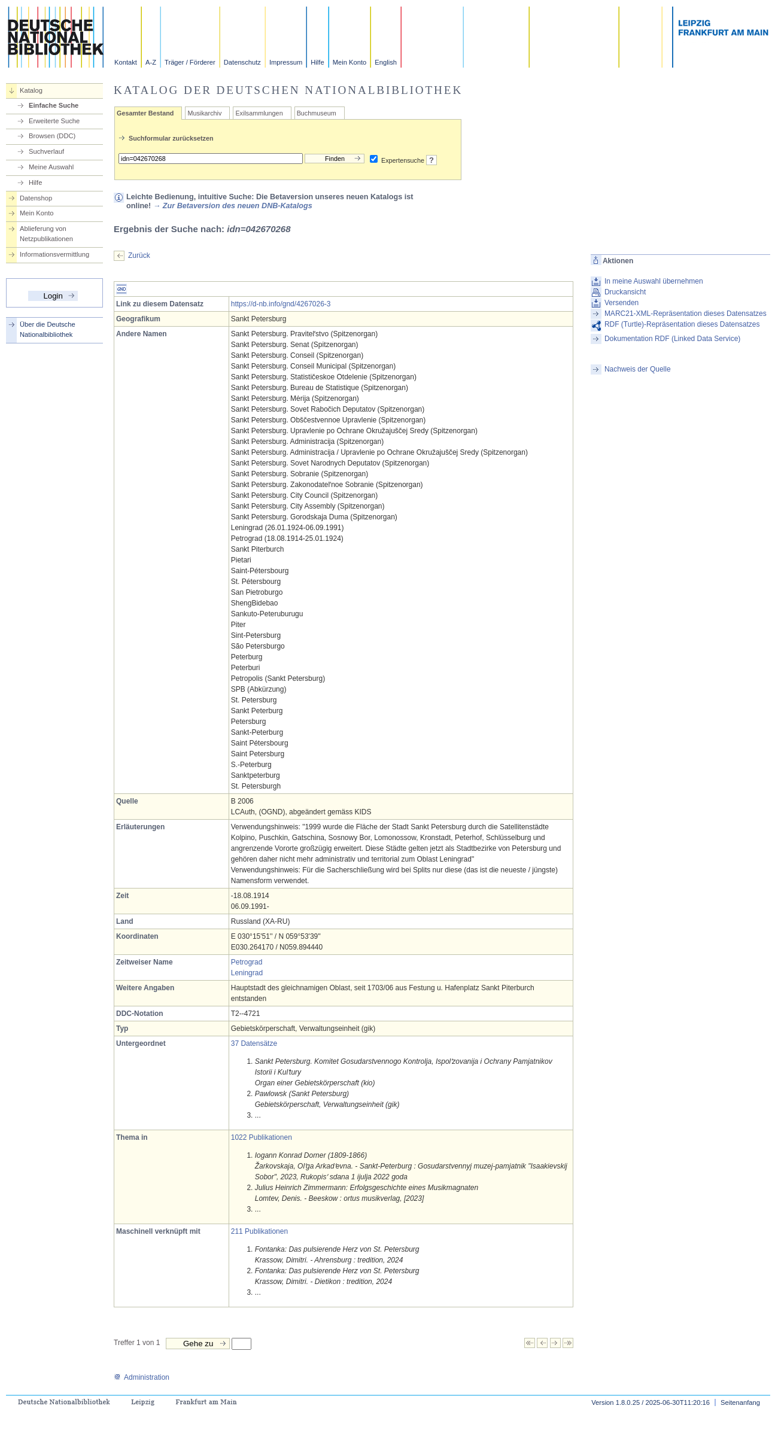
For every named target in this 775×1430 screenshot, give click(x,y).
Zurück (139, 255)
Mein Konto (350, 62)
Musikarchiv (204, 113)
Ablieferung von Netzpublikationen (46, 233)
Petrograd (247, 962)
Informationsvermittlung (54, 254)
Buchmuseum (316, 113)
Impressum (285, 62)
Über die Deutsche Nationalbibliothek (47, 329)
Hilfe (317, 62)
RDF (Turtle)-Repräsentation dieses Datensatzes (682, 324)
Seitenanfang (740, 1402)
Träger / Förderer (190, 62)
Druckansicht (625, 292)
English (386, 62)
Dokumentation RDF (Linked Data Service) (672, 338)
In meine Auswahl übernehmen (653, 281)
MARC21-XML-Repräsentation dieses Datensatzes (685, 313)
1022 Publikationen (261, 1137)
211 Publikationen (259, 1231)
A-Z (150, 62)
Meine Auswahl (51, 167)
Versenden (621, 303)
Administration (141, 1377)
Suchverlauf (46, 151)
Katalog (31, 90)
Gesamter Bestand (145, 113)
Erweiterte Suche (54, 120)
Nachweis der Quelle (637, 369)
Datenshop (36, 198)
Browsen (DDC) (52, 135)
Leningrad (247, 973)
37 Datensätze (254, 1043)
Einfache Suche (53, 105)
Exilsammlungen (258, 113)
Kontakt (125, 62)
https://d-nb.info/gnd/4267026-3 (281, 304)
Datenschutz (242, 62)
